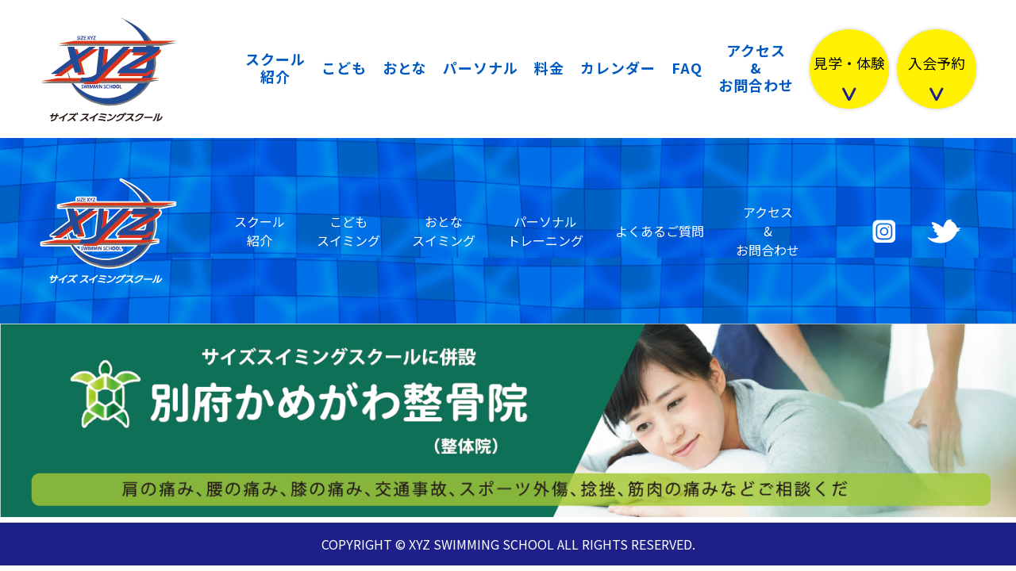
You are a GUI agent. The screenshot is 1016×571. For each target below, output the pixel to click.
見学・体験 (849, 64)
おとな (405, 67)
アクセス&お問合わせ (756, 67)
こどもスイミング (348, 231)
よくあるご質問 (659, 230)
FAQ (687, 67)
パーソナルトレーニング (545, 231)
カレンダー (618, 67)
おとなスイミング (443, 231)
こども (344, 67)
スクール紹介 (275, 67)
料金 (549, 67)
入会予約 (936, 64)
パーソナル (480, 67)
